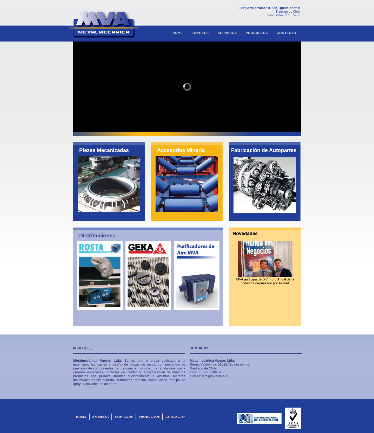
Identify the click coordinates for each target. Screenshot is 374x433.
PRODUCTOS (257, 33)
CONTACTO (286, 33)
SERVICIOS (227, 33)
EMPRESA (200, 33)
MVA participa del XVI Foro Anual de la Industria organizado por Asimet (265, 281)
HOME (177, 33)
